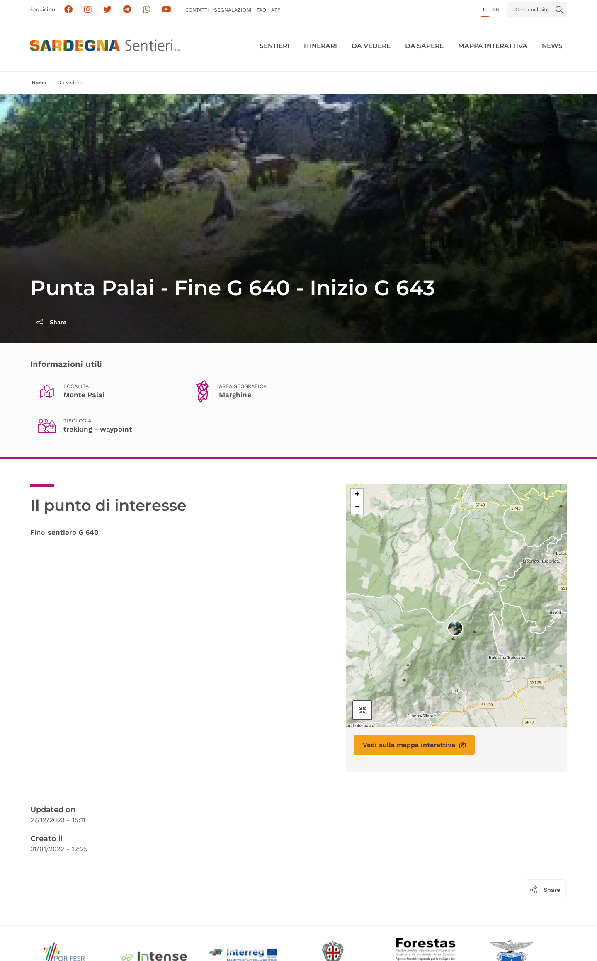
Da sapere (424, 46)
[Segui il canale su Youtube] (166, 10)
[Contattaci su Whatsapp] (147, 10)
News (552, 46)
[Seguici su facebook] (68, 10)
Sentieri (274, 46)
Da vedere (371, 46)
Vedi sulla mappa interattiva (414, 745)
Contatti (197, 10)
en (496, 9)
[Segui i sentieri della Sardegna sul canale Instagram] (88, 10)
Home (39, 82)
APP (275, 10)
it (485, 9)
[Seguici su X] (107, 10)
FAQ (261, 10)
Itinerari (320, 46)
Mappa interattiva (492, 46)
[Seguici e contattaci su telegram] (127, 10)
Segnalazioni (233, 10)
